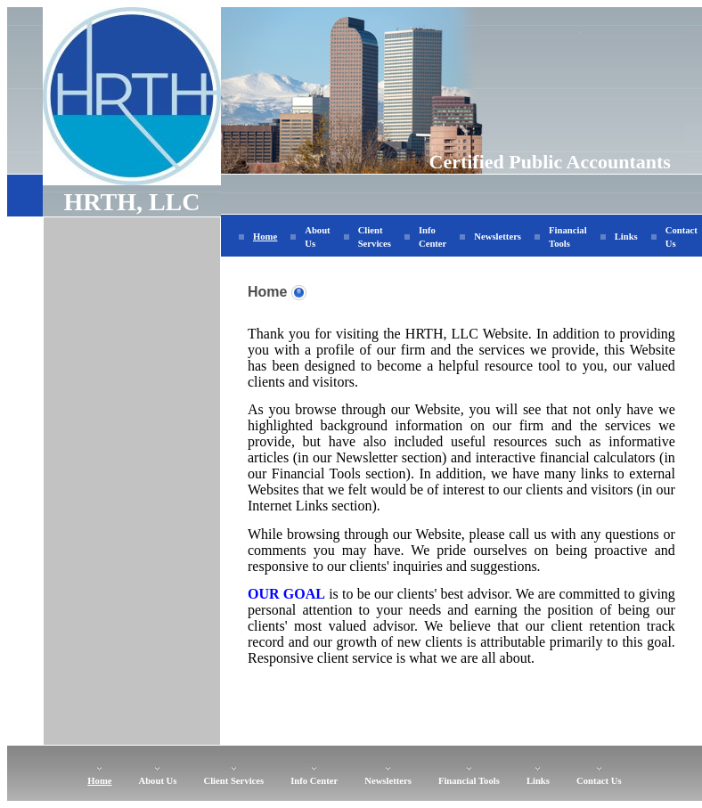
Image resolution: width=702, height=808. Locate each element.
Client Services (233, 781)
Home (265, 236)
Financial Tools (469, 781)
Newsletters (497, 236)
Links (626, 236)
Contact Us (599, 781)
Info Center (314, 781)
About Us (158, 781)
